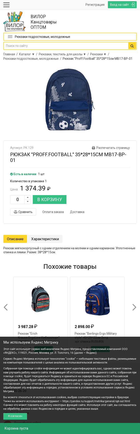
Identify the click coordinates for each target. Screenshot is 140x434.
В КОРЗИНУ (49, 199)
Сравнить (23, 212)
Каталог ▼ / (29, 54)
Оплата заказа (53, 212)
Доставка (77, 212)
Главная (9, 54)
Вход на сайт (119, 4)
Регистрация (95, 4)
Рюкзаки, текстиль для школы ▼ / (64, 54)
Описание (15, 239)
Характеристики (45, 239)
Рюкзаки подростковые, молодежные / (33, 58)
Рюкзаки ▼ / (100, 54)
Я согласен (15, 416)
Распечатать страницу (113, 148)
